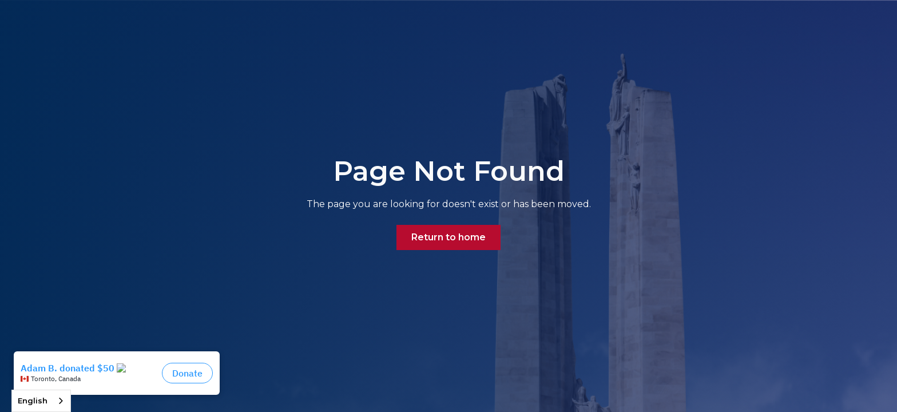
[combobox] (41, 401)
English (32, 400)
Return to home (448, 237)
